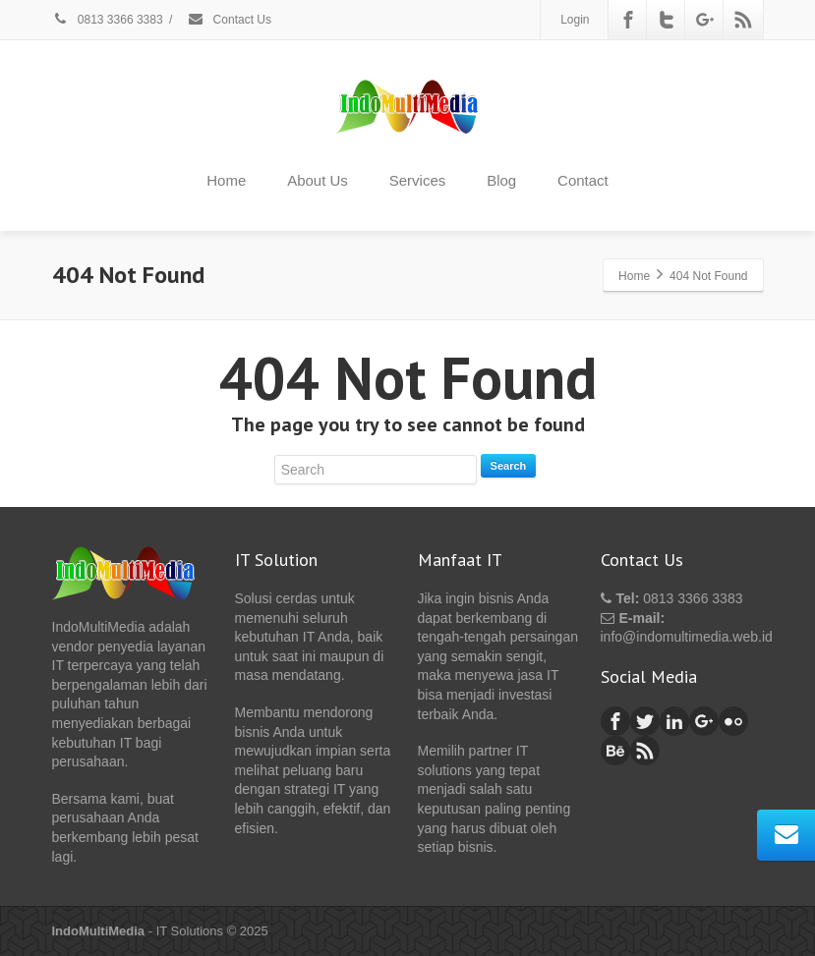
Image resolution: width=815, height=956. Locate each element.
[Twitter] (666, 19)
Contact (583, 180)
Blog (501, 180)
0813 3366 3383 (107, 20)
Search (509, 466)
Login (574, 20)
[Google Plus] (705, 19)
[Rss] (743, 19)
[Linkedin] (674, 721)
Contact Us (229, 20)
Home (226, 180)
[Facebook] (628, 19)
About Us (317, 180)
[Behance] (615, 750)
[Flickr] (733, 721)
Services (417, 180)
